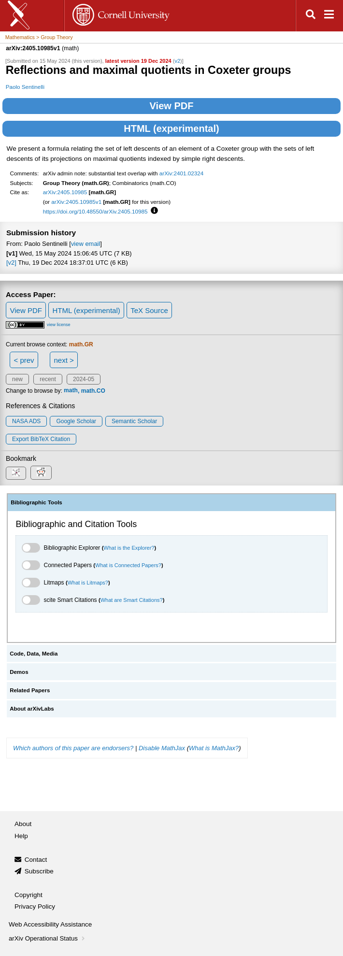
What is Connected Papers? (128, 565)
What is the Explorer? (128, 548)
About (22, 824)
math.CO (93, 390)
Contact (36, 859)
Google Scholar (76, 421)
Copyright (28, 895)
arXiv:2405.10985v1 (76, 202)
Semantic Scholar (134, 421)
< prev (24, 360)
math (71, 390)
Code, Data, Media (33, 653)
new (17, 379)
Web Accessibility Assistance (50, 924)
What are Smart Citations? (131, 600)
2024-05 (83, 379)
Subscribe (39, 871)
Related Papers (30, 690)
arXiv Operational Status (47, 938)
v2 (177, 61)
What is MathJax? (214, 748)
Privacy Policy (34, 906)
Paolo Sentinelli (25, 87)
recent (48, 379)
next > (63, 360)
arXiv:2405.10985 (65, 192)
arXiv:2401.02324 (181, 173)
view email (85, 243)
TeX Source (149, 310)
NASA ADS (26, 421)
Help (21, 836)
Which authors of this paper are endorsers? (73, 748)
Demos (19, 672)
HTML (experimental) (171, 128)
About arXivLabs (32, 709)
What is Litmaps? (88, 582)
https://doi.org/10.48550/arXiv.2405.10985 (95, 211)
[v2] (11, 262)
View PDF (172, 105)
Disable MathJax (162, 748)
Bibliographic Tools (36, 502)
